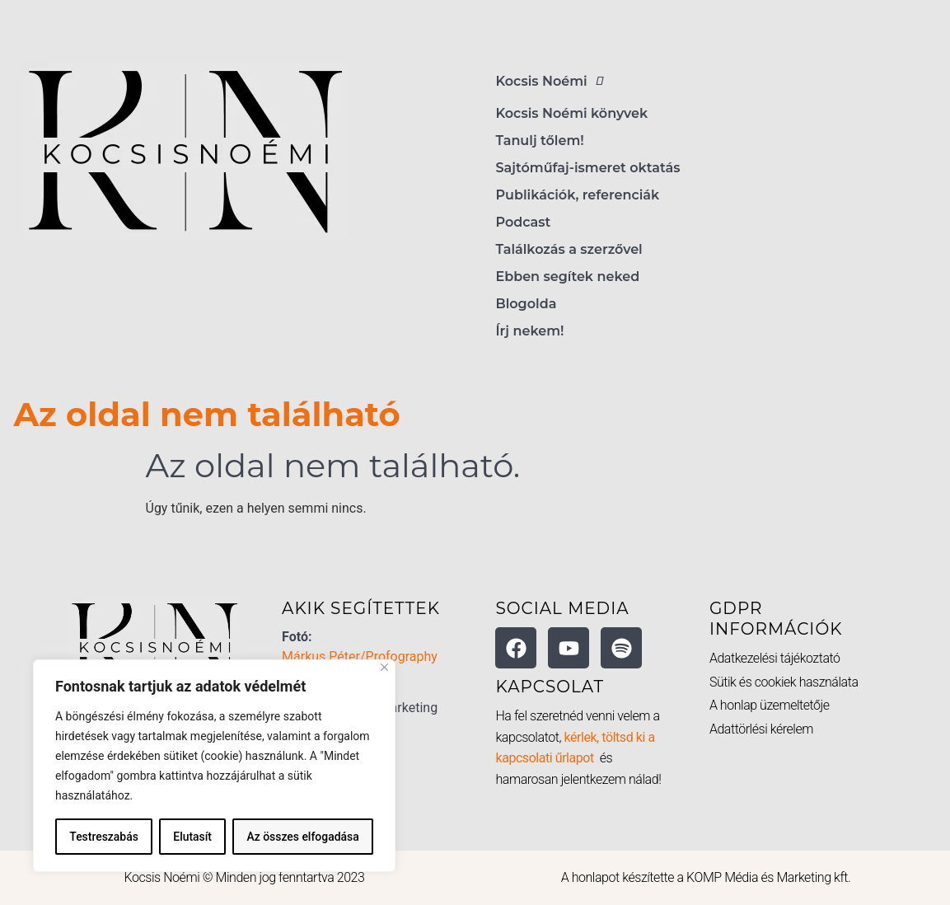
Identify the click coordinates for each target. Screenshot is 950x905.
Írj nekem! (530, 331)
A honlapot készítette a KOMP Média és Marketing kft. (706, 877)
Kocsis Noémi (554, 81)
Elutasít (192, 836)
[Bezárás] (384, 667)
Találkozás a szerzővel (569, 249)
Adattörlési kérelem (761, 729)
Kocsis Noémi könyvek (572, 113)
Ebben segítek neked (568, 276)
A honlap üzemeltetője (769, 705)
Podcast (523, 222)
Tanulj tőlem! (540, 140)
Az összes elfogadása (302, 836)
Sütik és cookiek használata (784, 682)
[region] (214, 765)
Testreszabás (103, 836)
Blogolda (526, 304)
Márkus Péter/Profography (360, 656)
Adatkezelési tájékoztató (774, 658)
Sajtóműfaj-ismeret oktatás (588, 168)
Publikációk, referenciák (578, 195)
